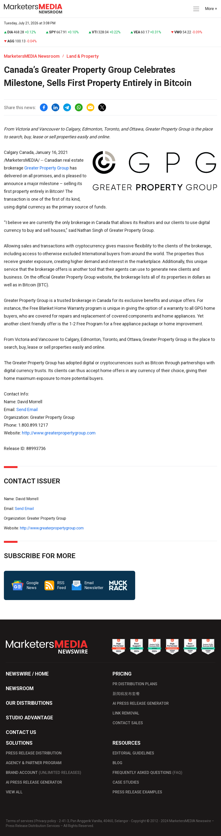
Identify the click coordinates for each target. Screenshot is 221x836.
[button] (195, 9)
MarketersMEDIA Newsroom (32, 56)
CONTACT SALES (128, 723)
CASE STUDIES (126, 782)
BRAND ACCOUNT (43, 772)
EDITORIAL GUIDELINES (133, 753)
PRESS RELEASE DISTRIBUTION (34, 753)
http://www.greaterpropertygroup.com (59, 432)
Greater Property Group (46, 167)
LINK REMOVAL (126, 713)
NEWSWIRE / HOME (27, 674)
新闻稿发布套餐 (126, 693)
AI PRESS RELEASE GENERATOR (141, 703)
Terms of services (19, 821)
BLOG (117, 763)
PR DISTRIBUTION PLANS (135, 684)
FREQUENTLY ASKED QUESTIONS (147, 772)
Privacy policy (45, 821)
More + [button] (211, 8)
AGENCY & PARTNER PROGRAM (34, 763)
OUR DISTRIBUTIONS (29, 703)
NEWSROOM (20, 688)
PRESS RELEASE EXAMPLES (137, 792)
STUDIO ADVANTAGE (29, 718)
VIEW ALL (14, 792)
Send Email (27, 409)
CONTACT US (21, 732)
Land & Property (83, 56)
